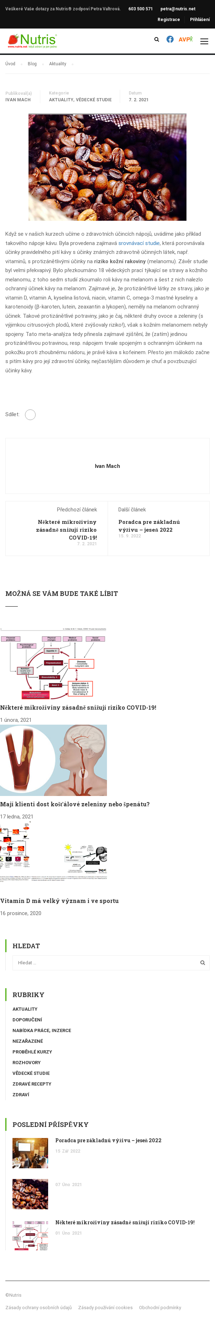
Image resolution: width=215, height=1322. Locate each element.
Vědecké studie (94, 99)
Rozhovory (26, 1062)
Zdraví (20, 1094)
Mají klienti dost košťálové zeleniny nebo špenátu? (75, 804)
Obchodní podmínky (160, 1307)
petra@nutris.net (177, 8)
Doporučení (27, 1019)
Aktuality (61, 99)
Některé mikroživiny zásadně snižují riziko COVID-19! (66, 529)
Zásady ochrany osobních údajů (38, 1307)
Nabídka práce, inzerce (41, 1030)
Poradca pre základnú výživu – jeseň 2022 (108, 1140)
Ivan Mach (18, 99)
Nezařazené (27, 1041)
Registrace (169, 19)
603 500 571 (140, 8)
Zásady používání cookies (105, 1307)
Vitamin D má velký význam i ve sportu (59, 900)
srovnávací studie (139, 243)
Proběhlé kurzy (32, 1052)
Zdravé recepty (31, 1084)
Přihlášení (200, 19)
